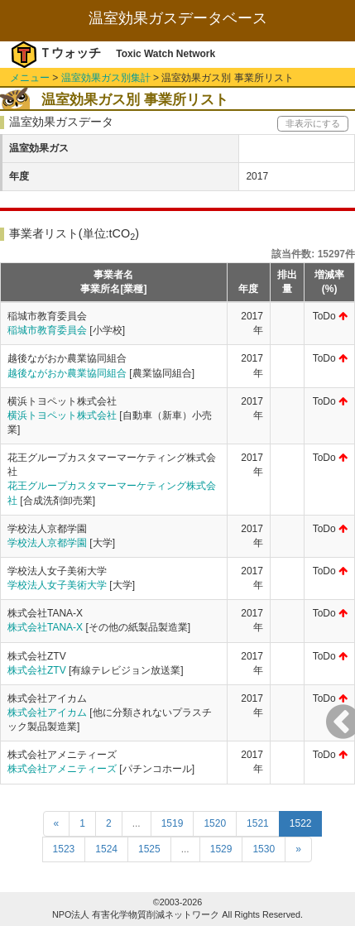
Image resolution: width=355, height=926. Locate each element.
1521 (258, 823)
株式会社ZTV (36, 670)
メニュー (30, 78)
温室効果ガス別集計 (106, 78)
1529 (221, 849)
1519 (172, 823)
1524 (106, 849)
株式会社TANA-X (45, 627)
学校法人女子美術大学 (57, 585)
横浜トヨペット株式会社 (62, 415)
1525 (149, 849)
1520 (215, 823)
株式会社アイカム (47, 712)
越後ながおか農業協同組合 (67, 373)
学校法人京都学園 (47, 543)
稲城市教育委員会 (47, 330)
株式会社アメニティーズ (62, 769)
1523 (64, 849)
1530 (263, 849)
